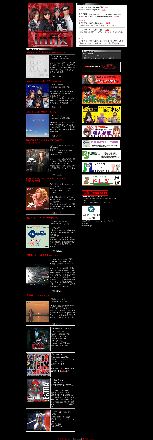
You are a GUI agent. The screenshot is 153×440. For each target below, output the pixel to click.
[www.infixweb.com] (75, 439)
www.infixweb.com (102, 198)
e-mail (103, 58)
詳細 (103, 10)
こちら (59, 76)
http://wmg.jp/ (87, 226)
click (106, 7)
